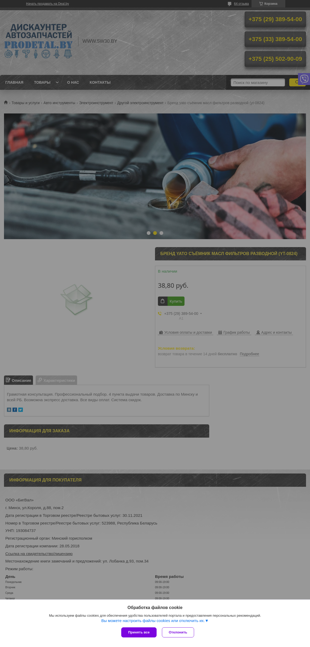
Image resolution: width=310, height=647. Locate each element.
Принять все (139, 632)
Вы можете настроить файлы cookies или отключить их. (153, 620)
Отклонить (178, 632)
